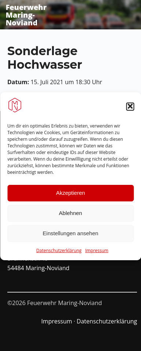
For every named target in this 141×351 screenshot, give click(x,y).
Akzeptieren (70, 195)
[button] (130, 109)
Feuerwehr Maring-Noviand (26, 14)
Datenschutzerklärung (59, 253)
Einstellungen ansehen (71, 236)
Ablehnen (70, 215)
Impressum (96, 253)
